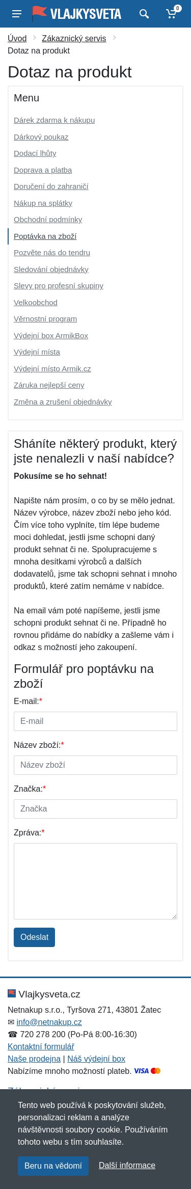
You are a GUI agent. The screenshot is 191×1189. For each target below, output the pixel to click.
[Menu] (17, 14)
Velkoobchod (36, 302)
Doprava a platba (43, 170)
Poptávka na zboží (45, 236)
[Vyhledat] (142, 13)
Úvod (17, 38)
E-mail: (28, 701)
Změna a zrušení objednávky (63, 401)
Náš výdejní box (96, 1059)
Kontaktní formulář (41, 1046)
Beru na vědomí (53, 1165)
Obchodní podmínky (48, 219)
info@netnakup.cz (48, 1022)
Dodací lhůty (35, 153)
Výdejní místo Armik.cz (52, 368)
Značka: (30, 789)
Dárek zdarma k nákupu (54, 120)
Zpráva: (29, 832)
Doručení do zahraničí (51, 186)
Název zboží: (39, 745)
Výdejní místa (37, 351)
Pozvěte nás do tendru (52, 252)
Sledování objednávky (51, 269)
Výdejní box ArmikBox (51, 335)
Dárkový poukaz (41, 136)
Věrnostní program (45, 318)
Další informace (127, 1165)
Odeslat (34, 937)
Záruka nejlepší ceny (49, 385)
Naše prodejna (34, 1059)
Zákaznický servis (74, 38)
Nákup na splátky (43, 203)
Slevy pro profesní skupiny (58, 285)
